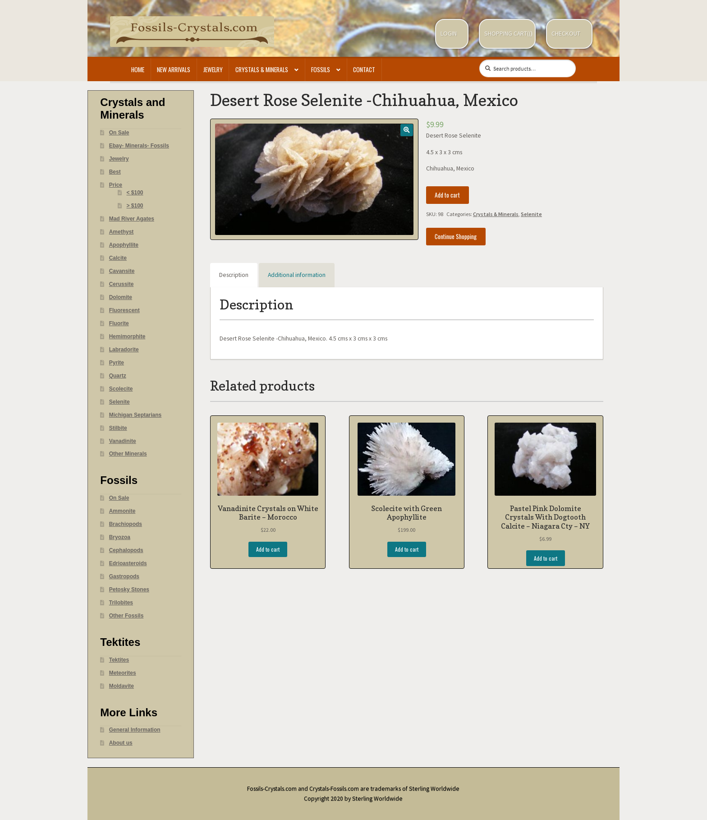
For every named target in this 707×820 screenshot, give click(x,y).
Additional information (297, 275)
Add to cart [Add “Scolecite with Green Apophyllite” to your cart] (406, 549)
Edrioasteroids (128, 563)
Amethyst (121, 232)
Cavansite (122, 271)
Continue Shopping (456, 236)
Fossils (320, 69)
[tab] (233, 275)
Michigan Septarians (135, 415)
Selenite (531, 214)
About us (121, 743)
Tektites (119, 660)
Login (449, 33)
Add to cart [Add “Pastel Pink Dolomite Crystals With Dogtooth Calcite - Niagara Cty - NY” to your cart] (545, 558)
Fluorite (119, 323)
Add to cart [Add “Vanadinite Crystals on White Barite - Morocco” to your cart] (268, 549)
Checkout (565, 33)
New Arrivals (173, 69)
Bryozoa (119, 537)
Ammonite (122, 511)
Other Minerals (128, 454)
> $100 (135, 206)
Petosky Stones (129, 589)
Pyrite (116, 362)
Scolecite (121, 389)
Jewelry (213, 69)
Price (115, 185)
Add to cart (447, 194)
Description (233, 275)
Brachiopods (125, 524)
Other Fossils (126, 616)
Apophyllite (123, 245)
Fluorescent (124, 310)
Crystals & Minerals (261, 69)
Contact (364, 69)
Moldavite (121, 686)
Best (115, 172)
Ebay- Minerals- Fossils (139, 146)
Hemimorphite (127, 336)
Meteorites (122, 673)
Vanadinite (122, 441)
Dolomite (120, 297)
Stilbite (118, 428)
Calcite (118, 258)
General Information (135, 730)
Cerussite (121, 284)
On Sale (119, 132)
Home (137, 69)
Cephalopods (126, 550)
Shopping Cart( (506, 33)
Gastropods (124, 576)
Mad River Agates (131, 219)
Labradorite (124, 349)
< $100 (135, 192)
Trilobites (121, 602)
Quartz (117, 376)
